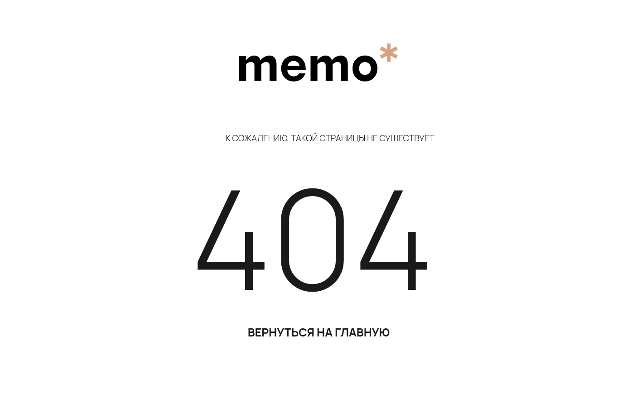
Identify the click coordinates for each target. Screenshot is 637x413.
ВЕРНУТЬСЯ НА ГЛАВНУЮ (319, 332)
